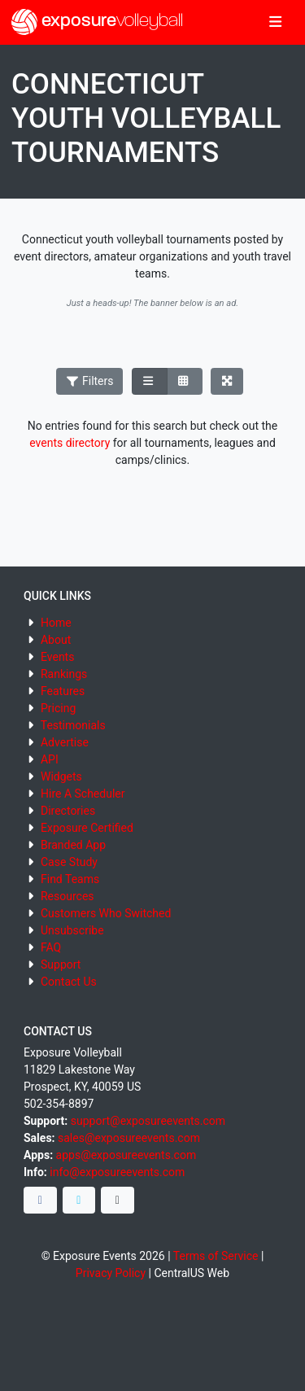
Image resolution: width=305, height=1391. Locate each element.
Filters (89, 380)
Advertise (65, 742)
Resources (67, 896)
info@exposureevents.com (117, 1172)
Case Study (69, 861)
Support (61, 964)
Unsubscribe (72, 930)
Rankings (64, 673)
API (50, 759)
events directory (69, 442)
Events (57, 656)
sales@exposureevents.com (129, 1137)
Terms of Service (216, 1255)
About (56, 639)
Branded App (73, 844)
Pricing (58, 708)
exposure (97, 22)
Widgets (61, 776)
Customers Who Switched (106, 913)
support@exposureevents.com (148, 1120)
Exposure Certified (87, 827)
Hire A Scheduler (82, 793)
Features (63, 691)
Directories (68, 810)
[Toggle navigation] (275, 22)
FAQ (51, 947)
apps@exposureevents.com (126, 1154)
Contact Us (69, 981)
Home (56, 622)
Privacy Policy (111, 1272)
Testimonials (73, 725)
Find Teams (70, 879)
